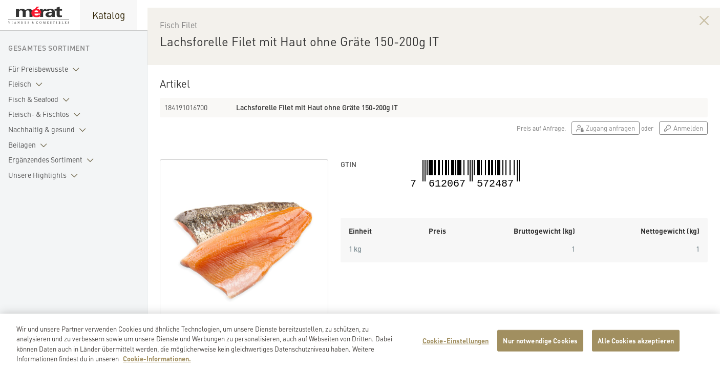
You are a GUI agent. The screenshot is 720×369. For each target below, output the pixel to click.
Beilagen (29, 145)
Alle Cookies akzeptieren (636, 345)
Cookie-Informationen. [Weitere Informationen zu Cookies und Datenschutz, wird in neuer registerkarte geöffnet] (157, 363)
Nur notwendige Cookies (540, 345)
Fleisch (27, 84)
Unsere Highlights (45, 175)
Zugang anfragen (605, 151)
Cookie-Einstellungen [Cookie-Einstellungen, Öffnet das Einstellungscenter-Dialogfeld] (455, 345)
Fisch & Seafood (41, 99)
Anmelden (683, 151)
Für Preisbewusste (45, 69)
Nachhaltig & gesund (49, 129)
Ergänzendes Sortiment (53, 160)
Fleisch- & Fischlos (46, 114)
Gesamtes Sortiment (49, 48)
